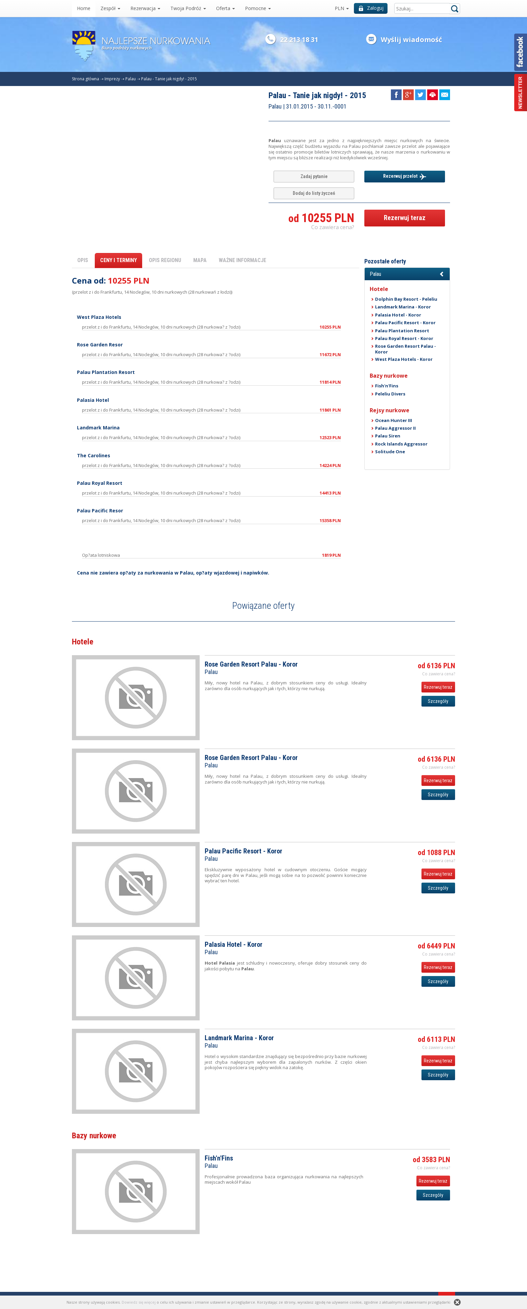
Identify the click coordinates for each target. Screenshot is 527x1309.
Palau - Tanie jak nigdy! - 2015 (169, 79)
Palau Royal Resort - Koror (404, 338)
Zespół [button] (110, 8)
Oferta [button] (225, 8)
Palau (130, 79)
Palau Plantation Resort (402, 331)
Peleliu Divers (390, 394)
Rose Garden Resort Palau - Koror (405, 348)
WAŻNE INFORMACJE (242, 260)
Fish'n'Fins (386, 386)
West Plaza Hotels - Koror (404, 359)
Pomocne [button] (258, 8)
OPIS (82, 260)
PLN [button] (342, 8)
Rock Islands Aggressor (401, 444)
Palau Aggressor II (395, 428)
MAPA (200, 260)
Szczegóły (438, 701)
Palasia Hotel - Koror (398, 315)
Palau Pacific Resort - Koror (405, 323)
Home (83, 8)
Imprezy (112, 79)
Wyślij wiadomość (411, 39)
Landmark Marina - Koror (403, 307)
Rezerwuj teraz (404, 218)
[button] (407, 274)
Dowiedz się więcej (139, 1302)
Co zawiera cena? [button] (332, 227)
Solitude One (390, 452)
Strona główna (85, 79)
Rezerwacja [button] (145, 8)
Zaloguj (371, 8)
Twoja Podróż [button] (188, 8)
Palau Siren (387, 436)
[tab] (407, 274)
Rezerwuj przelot (404, 176)
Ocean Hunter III (393, 420)
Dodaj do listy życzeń (314, 193)
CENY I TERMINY (118, 260)
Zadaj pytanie (314, 176)
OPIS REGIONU (165, 260)
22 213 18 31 (299, 39)
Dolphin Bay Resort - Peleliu (406, 299)
